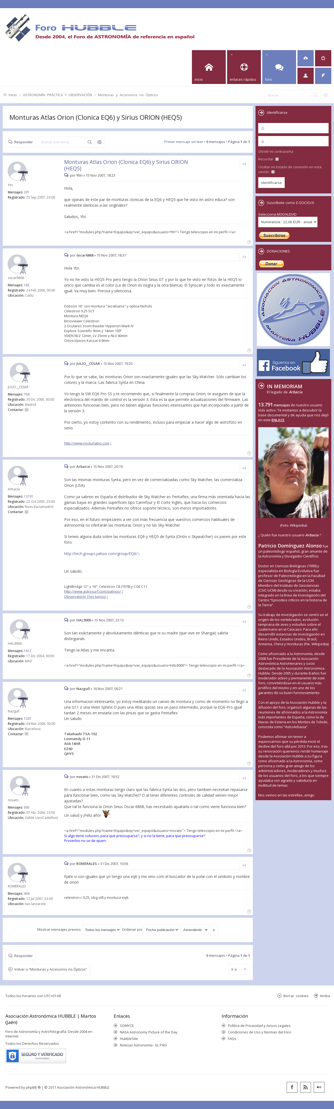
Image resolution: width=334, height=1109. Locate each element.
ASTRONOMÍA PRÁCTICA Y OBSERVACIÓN (57, 94)
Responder (23, 142)
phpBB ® (33, 1087)
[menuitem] (305, 58)
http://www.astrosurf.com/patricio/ (92, 591)
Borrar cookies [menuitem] (296, 995)
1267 (27, 718)
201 (27, 192)
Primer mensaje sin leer (183, 141)
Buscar (89, 142)
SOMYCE (127, 1025)
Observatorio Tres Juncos (85, 596)
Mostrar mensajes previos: (79, 929)
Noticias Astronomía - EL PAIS (143, 1045)
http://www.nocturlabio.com (86, 443)
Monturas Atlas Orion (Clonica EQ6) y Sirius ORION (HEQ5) (95, 117)
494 (27, 893)
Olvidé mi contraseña (275, 151)
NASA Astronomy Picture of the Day (149, 1032)
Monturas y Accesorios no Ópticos (128, 94)
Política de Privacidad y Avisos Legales (259, 1025)
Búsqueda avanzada (99, 142)
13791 (28, 496)
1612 (27, 650)
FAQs (232, 1038)
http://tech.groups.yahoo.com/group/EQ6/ (100, 553)
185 (27, 285)
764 (27, 394)
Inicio (13, 94)
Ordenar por (150, 929)
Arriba (325, 995)
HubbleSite (129, 1038)
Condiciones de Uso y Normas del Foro (259, 1032)
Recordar (268, 159)
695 (27, 807)
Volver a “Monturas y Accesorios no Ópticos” (50, 969)
